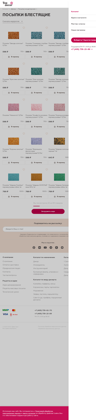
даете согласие (29, 413)
